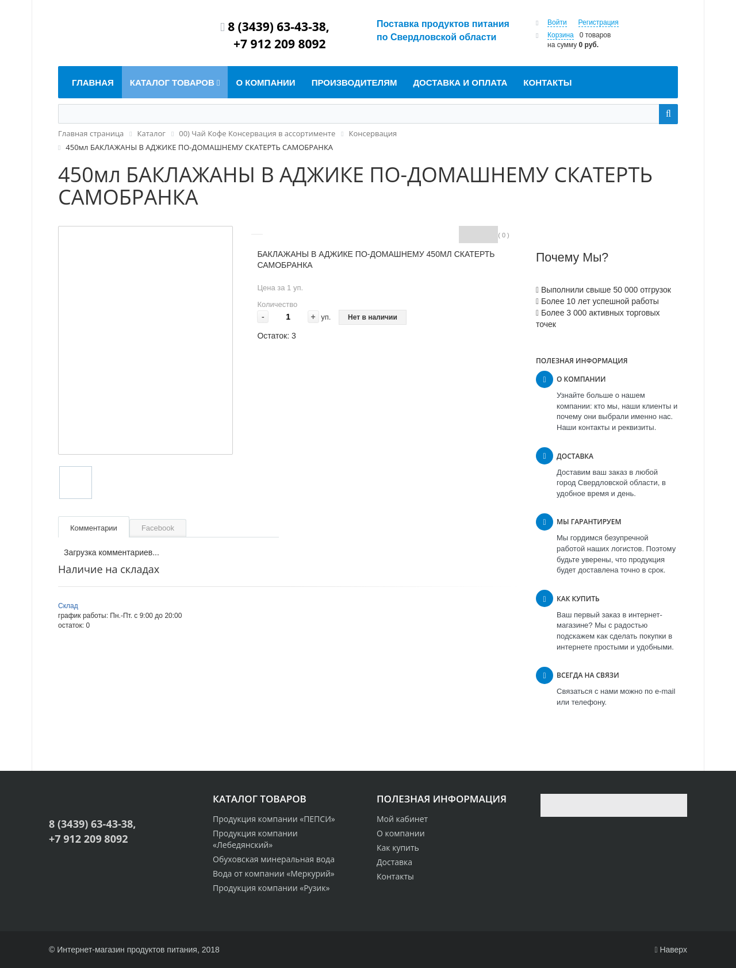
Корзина (560, 35)
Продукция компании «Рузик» (271, 887)
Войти (557, 22)
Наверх (670, 949)
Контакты (395, 876)
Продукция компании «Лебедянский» (255, 839)
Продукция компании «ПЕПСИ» (274, 818)
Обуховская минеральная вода (274, 859)
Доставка (394, 861)
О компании (401, 833)
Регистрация (598, 22)
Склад (68, 606)
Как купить (398, 847)
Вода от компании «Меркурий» (274, 873)
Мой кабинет (402, 818)
